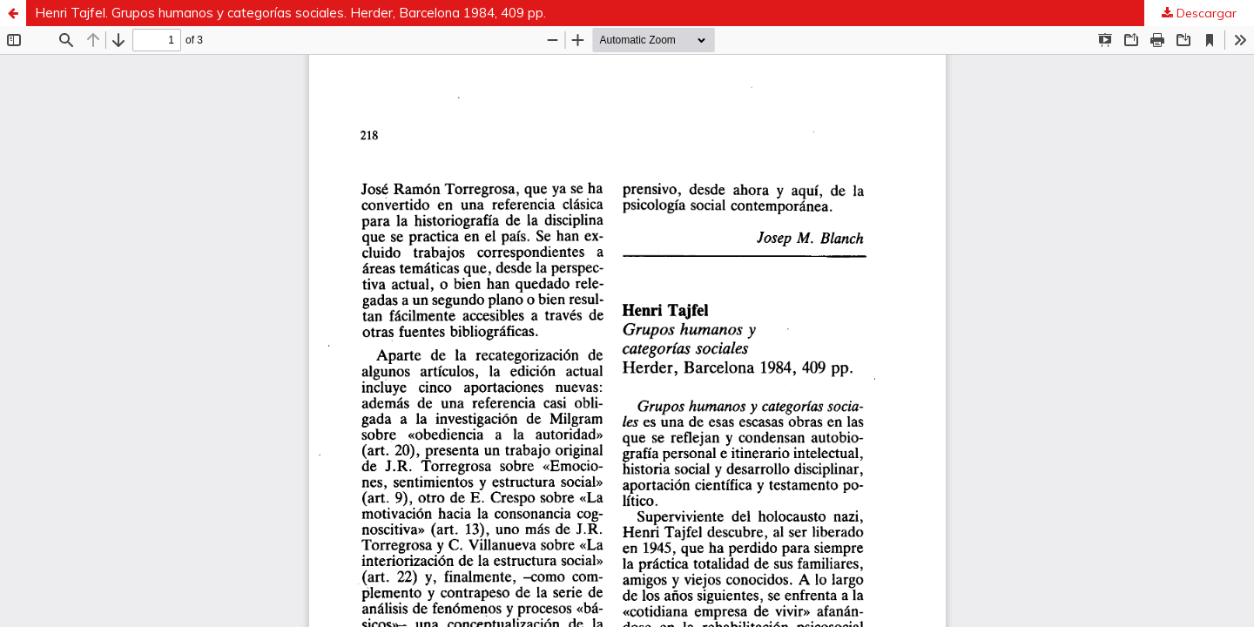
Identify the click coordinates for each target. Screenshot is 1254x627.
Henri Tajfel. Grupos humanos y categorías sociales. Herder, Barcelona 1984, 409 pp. (290, 12)
